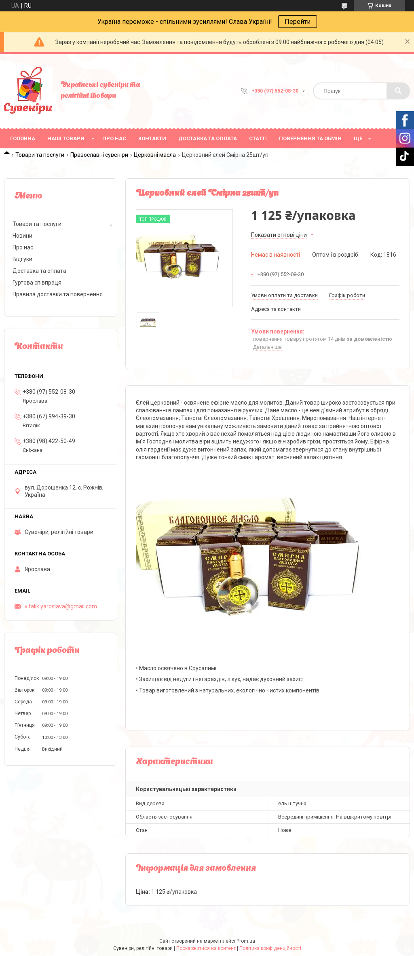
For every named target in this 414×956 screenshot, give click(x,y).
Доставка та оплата (207, 138)
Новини (22, 235)
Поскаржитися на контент (206, 948)
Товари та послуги (39, 155)
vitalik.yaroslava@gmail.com (61, 606)
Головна (22, 138)
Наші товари (65, 138)
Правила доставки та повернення (58, 294)
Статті (258, 138)
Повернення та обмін (310, 138)
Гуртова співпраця (37, 282)
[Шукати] (398, 90)
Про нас (114, 138)
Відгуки (22, 259)
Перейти (297, 21)
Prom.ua (246, 941)
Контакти (152, 138)
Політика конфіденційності (270, 948)
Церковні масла (155, 155)
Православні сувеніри (99, 155)
